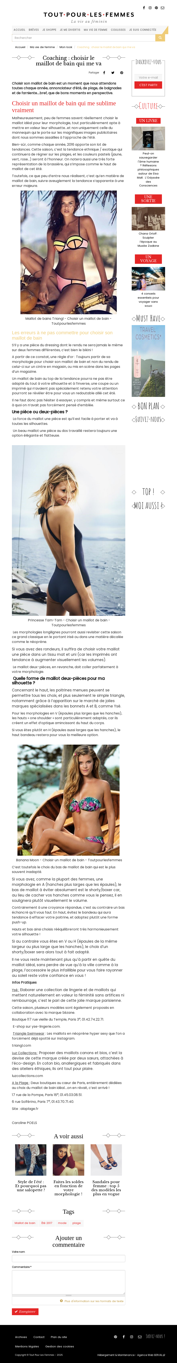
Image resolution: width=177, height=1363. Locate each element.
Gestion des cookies (55, 1344)
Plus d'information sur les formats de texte (95, 1298)
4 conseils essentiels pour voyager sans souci (148, 285)
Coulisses (118, 30)
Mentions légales (25, 1344)
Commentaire (21, 1264)
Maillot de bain (23, 1220)
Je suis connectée (142, 30)
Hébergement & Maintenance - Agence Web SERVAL (134, 1353)
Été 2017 (42, 1220)
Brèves (34, 30)
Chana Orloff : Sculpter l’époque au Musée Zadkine (148, 228)
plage (69, 1220)
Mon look (61, 47)
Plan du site (56, 1333)
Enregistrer (24, 1307)
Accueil (19, 30)
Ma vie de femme (95, 30)
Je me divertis (70, 30)
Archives (20, 1333)
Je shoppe (49, 30)
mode (56, 1220)
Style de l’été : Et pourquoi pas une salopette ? (31, 1184)
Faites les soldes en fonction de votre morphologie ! (68, 1184)
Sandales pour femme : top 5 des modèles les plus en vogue (106, 1186)
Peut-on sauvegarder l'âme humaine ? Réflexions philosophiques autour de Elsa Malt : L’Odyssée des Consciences (148, 165)
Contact (37, 1333)
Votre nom (18, 1249)
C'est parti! (148, 84)
